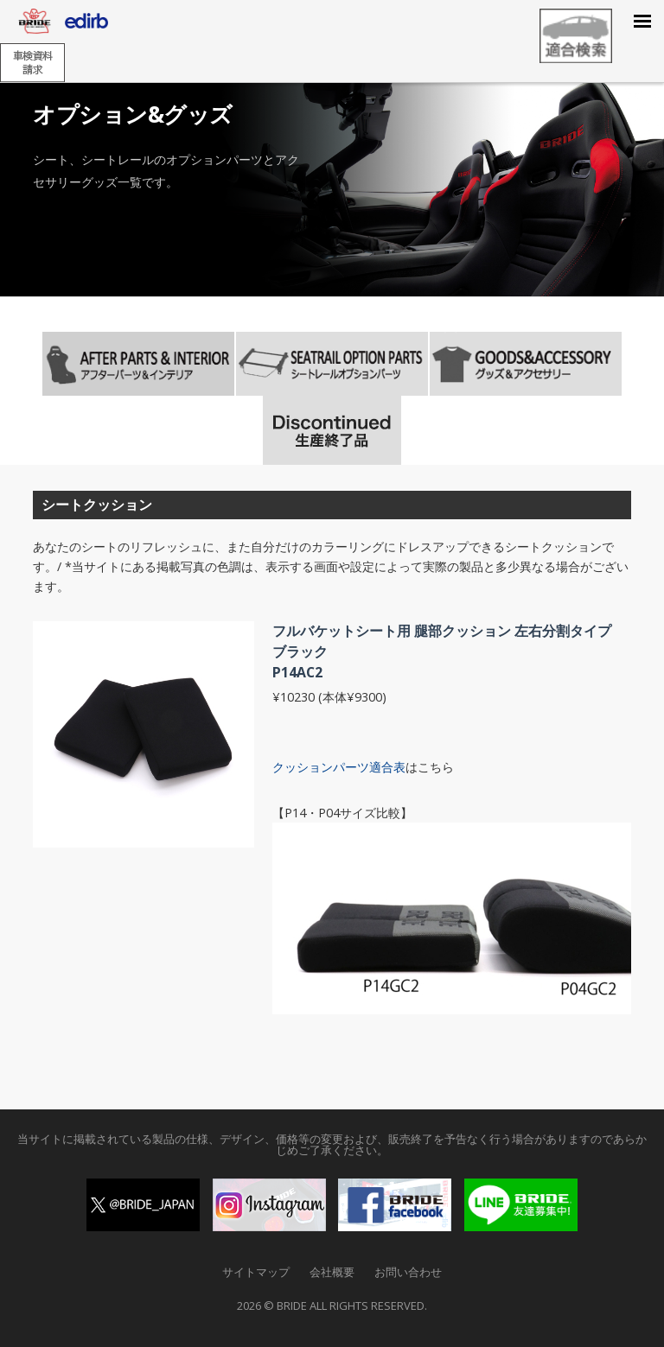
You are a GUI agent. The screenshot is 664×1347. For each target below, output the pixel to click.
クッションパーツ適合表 (338, 767)
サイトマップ (256, 1272)
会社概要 (332, 1272)
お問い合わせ (408, 1272)
